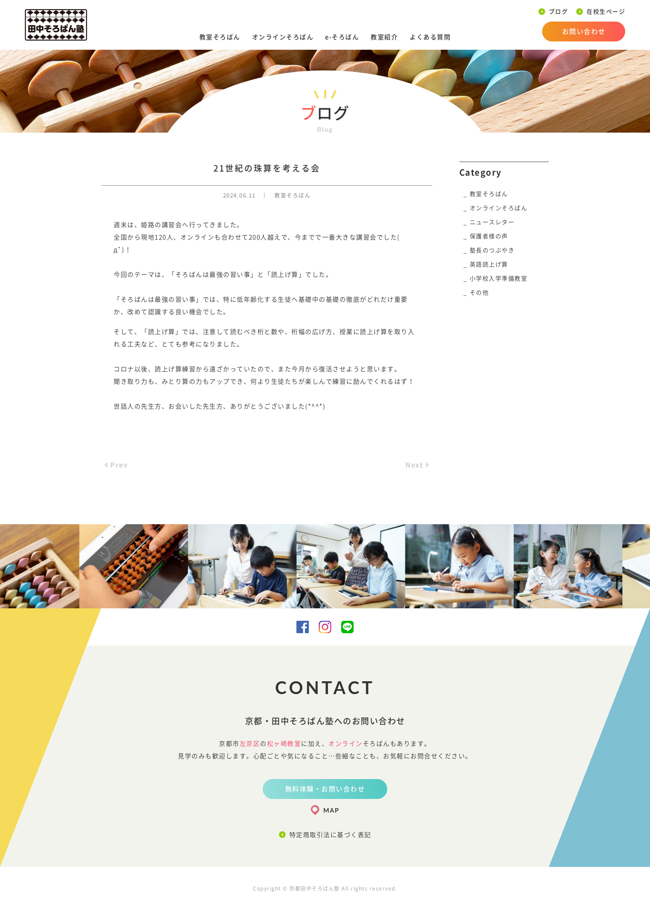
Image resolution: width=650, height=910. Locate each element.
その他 (479, 292)
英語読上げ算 (489, 264)
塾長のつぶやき (492, 250)
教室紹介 (384, 37)
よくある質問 (430, 37)
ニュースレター (492, 222)
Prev (119, 465)
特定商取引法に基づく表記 (330, 835)
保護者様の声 (489, 236)
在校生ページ (606, 12)
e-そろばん (342, 37)
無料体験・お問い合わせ (325, 789)
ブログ (558, 12)
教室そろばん (219, 37)
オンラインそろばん (283, 37)
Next (414, 465)
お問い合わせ (584, 31)
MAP (331, 810)
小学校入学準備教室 (499, 278)
